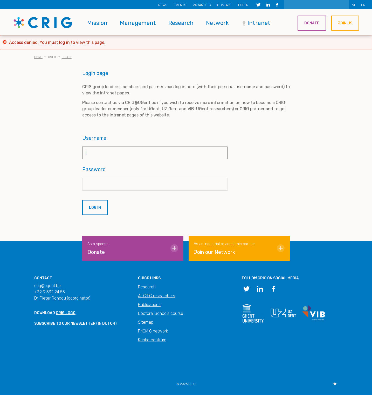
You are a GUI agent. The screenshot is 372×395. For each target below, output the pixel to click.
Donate (311, 23)
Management (138, 22)
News (163, 5)
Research (181, 22)
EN (363, 5)
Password (94, 169)
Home (38, 57)
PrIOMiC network (153, 331)
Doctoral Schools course (160, 313)
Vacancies (202, 5)
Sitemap (145, 322)
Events (180, 5)
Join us (345, 23)
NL (354, 5)
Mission (97, 22)
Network (217, 22)
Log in (243, 5)
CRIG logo (65, 313)
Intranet (258, 22)
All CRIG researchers (156, 295)
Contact (224, 5)
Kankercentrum (152, 339)
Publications (149, 304)
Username (94, 138)
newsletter (83, 323)
